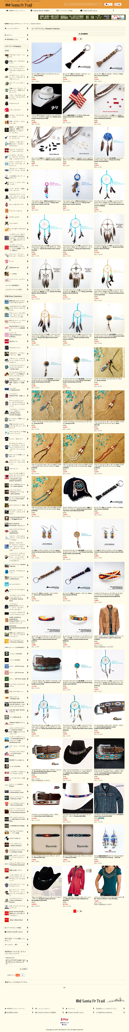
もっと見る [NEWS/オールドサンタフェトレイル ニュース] (23, 969)
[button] (113, 11)
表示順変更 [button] (83, 34)
